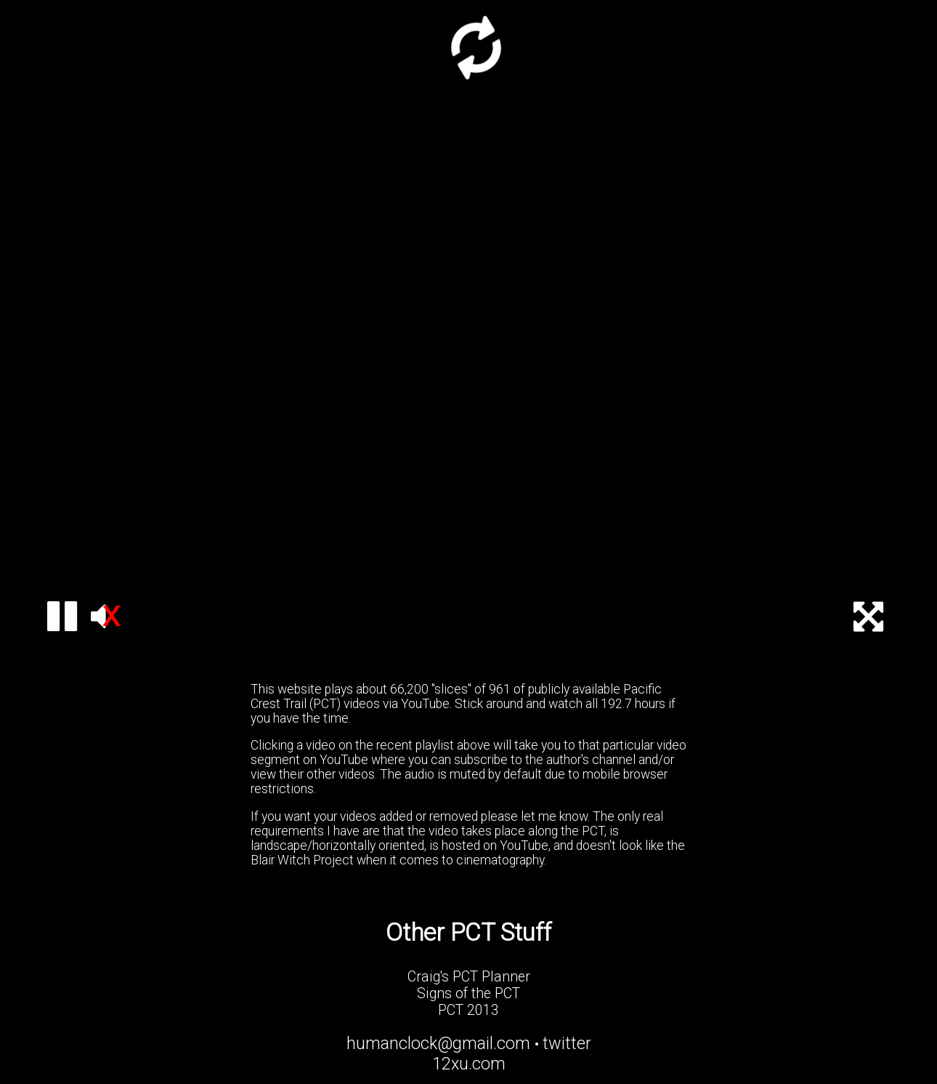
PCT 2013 (468, 1010)
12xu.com (469, 1063)
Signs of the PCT (468, 993)
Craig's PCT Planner (468, 976)
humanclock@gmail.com (438, 1043)
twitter (567, 1043)
